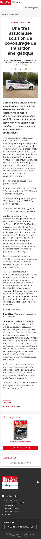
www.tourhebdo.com (11, 508)
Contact (26, 536)
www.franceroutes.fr (11, 500)
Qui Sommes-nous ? (13, 534)
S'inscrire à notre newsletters (20, 527)
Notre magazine (31, 8)
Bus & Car (5, 3)
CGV (14, 536)
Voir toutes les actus (19, 463)
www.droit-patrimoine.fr (12, 511)
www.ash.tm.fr (8, 506)
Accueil (3, 14)
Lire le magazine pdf (19, 448)
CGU (19, 536)
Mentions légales (29, 534)
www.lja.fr (7, 514)
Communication (14, 14)
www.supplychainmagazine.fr (14, 503)
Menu (18, 3)
